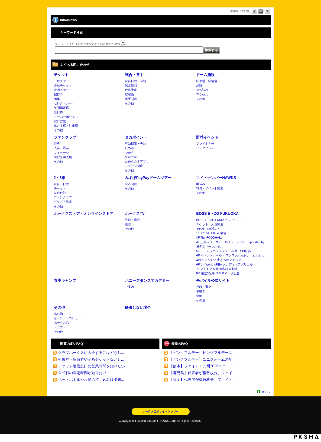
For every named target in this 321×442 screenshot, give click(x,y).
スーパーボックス (66, 117)
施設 (199, 85)
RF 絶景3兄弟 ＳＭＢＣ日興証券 (218, 273)
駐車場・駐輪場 (206, 81)
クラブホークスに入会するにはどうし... (91, 353)
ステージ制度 (134, 166)
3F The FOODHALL (209, 237)
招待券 (58, 94)
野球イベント (207, 137)
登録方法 (131, 157)
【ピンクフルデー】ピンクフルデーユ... (202, 353)
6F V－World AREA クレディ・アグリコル (224, 264)
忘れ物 (58, 314)
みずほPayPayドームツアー (148, 178)
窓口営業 (60, 121)
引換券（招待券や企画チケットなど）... (91, 359)
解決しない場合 (138, 307)
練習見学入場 (63, 157)
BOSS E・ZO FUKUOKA (217, 214)
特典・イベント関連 (209, 188)
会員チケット (63, 85)
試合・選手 (134, 75)
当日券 (58, 112)
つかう (129, 152)
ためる (129, 148)
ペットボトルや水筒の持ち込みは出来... (91, 380)
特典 (57, 143)
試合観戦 (131, 85)
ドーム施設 (205, 75)
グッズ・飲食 (63, 201)
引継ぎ (200, 291)
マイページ (61, 152)
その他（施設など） (209, 228)
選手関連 (131, 99)
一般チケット (63, 81)
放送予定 (131, 90)
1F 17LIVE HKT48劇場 (211, 233)
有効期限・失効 (135, 143)
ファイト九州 (205, 143)
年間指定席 (61, 108)
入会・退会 (61, 148)
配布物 (129, 94)
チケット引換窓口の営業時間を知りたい (91, 366)
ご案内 (129, 287)
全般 (199, 296)
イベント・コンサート (69, 318)
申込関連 (131, 184)
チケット (61, 75)
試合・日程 (61, 184)
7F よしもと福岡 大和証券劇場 (216, 269)
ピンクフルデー (206, 148)
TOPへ (266, 391)
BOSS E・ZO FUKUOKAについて (219, 220)
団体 (57, 99)
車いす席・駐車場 (66, 125)
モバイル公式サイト (213, 280)
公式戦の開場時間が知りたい (82, 373)
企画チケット (63, 90)
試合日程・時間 (135, 81)
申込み (200, 184)
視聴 (128, 224)
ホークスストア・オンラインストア (83, 214)
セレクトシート (64, 103)
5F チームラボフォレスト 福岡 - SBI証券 (223, 251)
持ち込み (202, 90)
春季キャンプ (65, 280)
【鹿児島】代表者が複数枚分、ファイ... (202, 373)
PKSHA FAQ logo (306, 437)
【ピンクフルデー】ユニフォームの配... (202, 359)
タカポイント (136, 137)
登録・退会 (132, 220)
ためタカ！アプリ (137, 161)
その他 (58, 130)
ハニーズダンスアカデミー (147, 280)
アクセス (202, 94)
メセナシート (63, 327)
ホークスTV (134, 214)
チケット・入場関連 (209, 224)
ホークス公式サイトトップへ (161, 411)
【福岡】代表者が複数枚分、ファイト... (202, 380)
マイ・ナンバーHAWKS (216, 178)
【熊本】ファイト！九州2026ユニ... (199, 366)
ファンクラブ (65, 137)
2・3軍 (59, 178)
